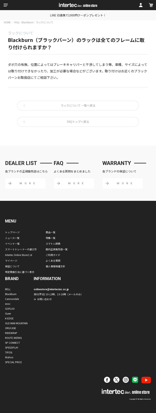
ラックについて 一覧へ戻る (78, 106)
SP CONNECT (12, 342)
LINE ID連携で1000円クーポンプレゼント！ (78, 15)
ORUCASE (10, 328)
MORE (28, 183)
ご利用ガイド (53, 255)
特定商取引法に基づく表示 (19, 272)
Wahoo (9, 357)
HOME (7, 22)
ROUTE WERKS (13, 337)
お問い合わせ (44, 299)
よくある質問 (53, 260)
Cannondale (12, 299)
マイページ (11, 260)
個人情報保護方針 (55, 266)
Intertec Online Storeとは (18, 255)
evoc (7, 303)
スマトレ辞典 (53, 243)
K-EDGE (9, 318)
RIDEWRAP (11, 333)
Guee (8, 313)
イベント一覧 (12, 243)
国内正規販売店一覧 (57, 249)
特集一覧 (50, 238)
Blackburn (28, 22)
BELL (8, 289)
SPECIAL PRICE (13, 362)
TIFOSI (8, 352)
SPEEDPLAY (11, 347)
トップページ (12, 232)
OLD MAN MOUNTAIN (16, 323)
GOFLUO (10, 308)
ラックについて (45, 22)
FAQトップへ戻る (78, 122)
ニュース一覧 (12, 238)
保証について (12, 266)
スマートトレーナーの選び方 (21, 249)
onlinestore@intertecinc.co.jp (51, 289)
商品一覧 (50, 232)
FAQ (17, 22)
